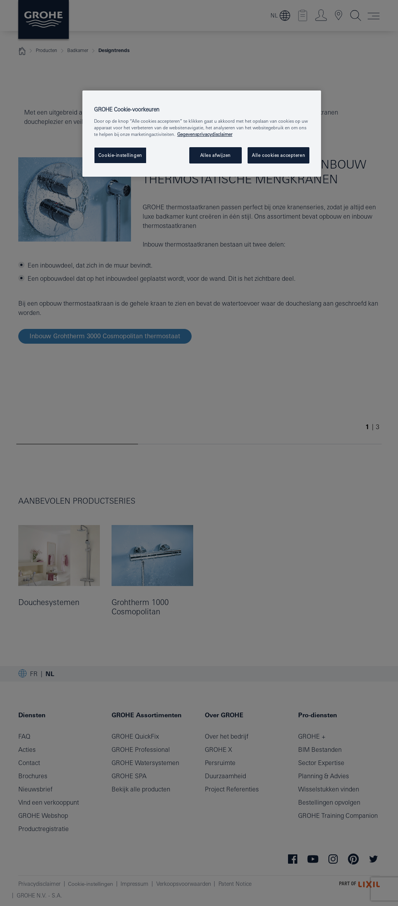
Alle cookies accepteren (278, 155)
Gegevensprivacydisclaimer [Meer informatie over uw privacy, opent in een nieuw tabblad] (204, 134)
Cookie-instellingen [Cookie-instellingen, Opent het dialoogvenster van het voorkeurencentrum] (120, 155)
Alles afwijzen (215, 155)
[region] (201, 133)
